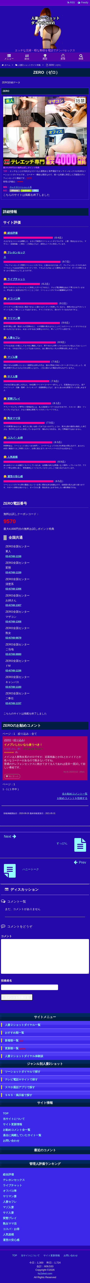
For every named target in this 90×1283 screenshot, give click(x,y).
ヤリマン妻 (10, 1196)
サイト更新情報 (12, 1124)
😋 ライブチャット (14, 279)
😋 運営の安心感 (13, 476)
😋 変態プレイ (12, 398)
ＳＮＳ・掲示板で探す (18, 1095)
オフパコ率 (10, 1190)
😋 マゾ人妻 (11, 356)
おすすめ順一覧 (14, 1032)
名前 (45, 981)
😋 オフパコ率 (12, 298)
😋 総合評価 (11, 232)
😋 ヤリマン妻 (12, 318)
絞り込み (19, 740)
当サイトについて (14, 1118)
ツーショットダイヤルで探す (22, 1071)
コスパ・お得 (11, 1229)
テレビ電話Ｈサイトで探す (21, 1079)
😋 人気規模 (11, 456)
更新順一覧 (15, 1048)
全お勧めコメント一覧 (74, 793)
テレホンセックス (14, 1179)
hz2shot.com (45, 1273)
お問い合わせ (11, 1140)
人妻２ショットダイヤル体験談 (24, 1056)
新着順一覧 (14, 1040)
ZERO (7, 740)
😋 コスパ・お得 (13, 437)
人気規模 (8, 1234)
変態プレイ (10, 1218)
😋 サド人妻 (11, 376)
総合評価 (8, 1174)
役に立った (12, 776)
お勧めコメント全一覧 (16, 1129)
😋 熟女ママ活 (12, 418)
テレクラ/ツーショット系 (21, 187)
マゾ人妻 (8, 1207)
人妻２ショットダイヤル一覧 (22, 1024)
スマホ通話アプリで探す (20, 1087)
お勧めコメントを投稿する (72, 798)
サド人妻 (8, 1212)
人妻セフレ (10, 1201)
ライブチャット (12, 1185)
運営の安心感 (11, 1239)
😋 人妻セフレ (12, 337)
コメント (6, 936)
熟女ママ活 (10, 1223)
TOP (6, 1113)
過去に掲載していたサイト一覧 (22, 1135)
